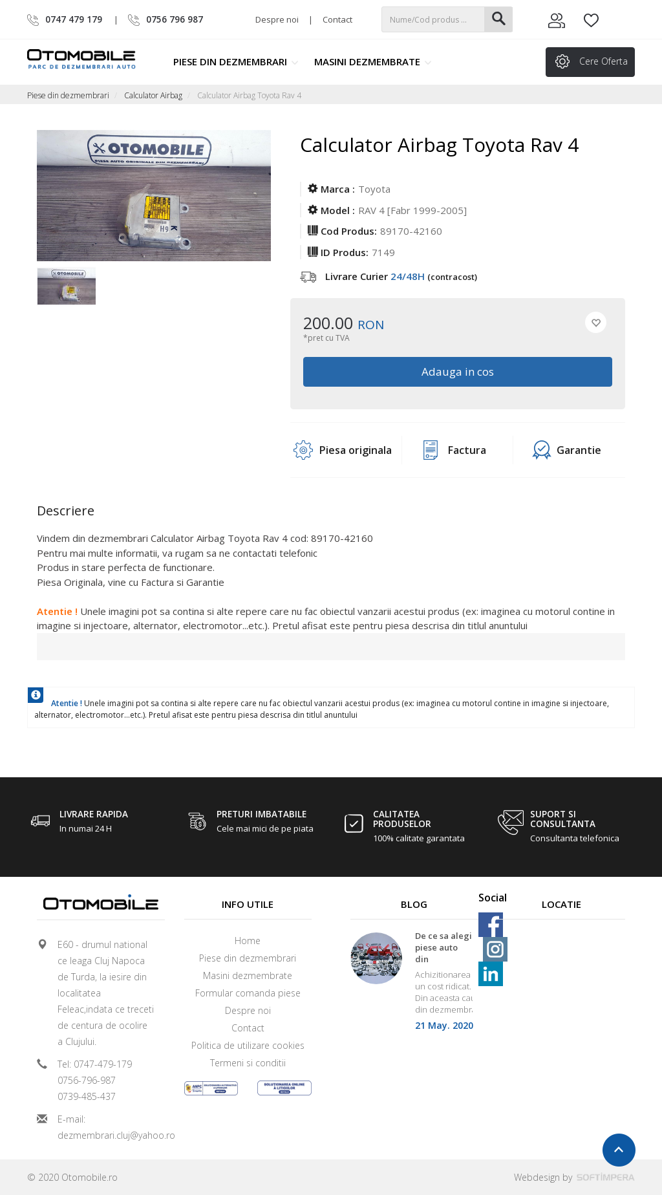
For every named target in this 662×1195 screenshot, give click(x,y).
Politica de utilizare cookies (247, 1045)
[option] (66, 293)
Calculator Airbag (153, 95)
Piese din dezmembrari (236, 61)
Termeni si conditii (248, 1063)
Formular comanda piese (248, 993)
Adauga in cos (458, 371)
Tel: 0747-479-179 (95, 1064)
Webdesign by (574, 1177)
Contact (337, 19)
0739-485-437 (87, 1096)
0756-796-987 (87, 1080)
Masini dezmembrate (373, 61)
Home (248, 940)
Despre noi (277, 19)
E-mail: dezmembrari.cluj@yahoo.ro (106, 1127)
